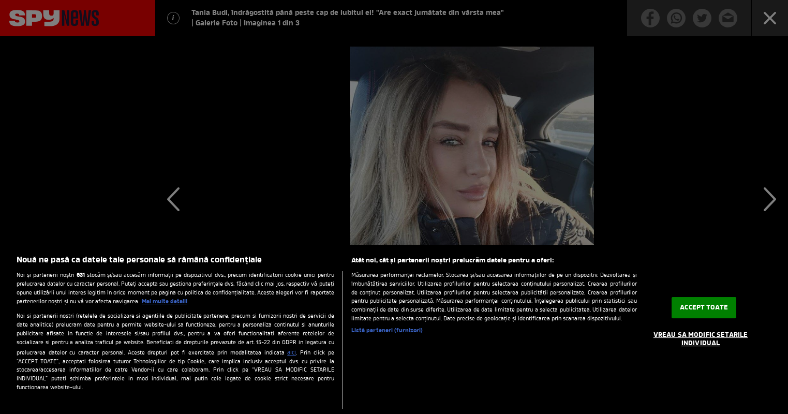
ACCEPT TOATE (704, 307)
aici (291, 353)
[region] (394, 329)
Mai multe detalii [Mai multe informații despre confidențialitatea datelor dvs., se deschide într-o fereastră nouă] (164, 301)
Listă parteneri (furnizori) (387, 331)
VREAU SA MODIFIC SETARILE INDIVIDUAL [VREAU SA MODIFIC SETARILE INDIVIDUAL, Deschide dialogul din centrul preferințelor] (700, 339)
